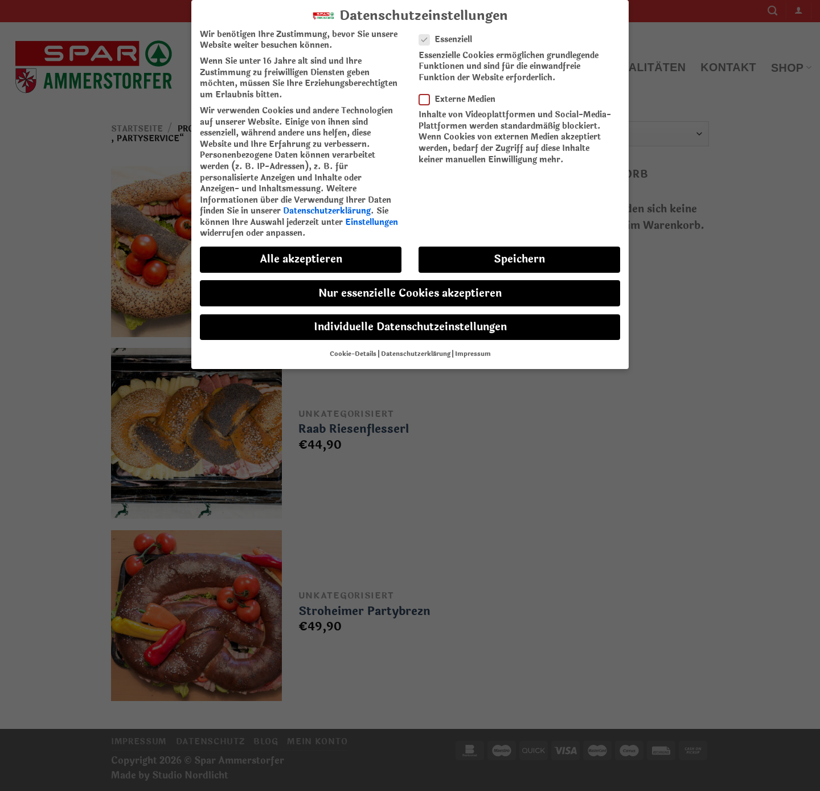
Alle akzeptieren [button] (301, 252)
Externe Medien (462, 92)
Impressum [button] (473, 346)
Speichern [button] (519, 252)
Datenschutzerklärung (327, 204)
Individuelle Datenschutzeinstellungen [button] (410, 319)
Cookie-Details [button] (353, 346)
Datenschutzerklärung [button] (415, 346)
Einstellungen (371, 215)
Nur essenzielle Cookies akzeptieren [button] (410, 285)
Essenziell (450, 32)
